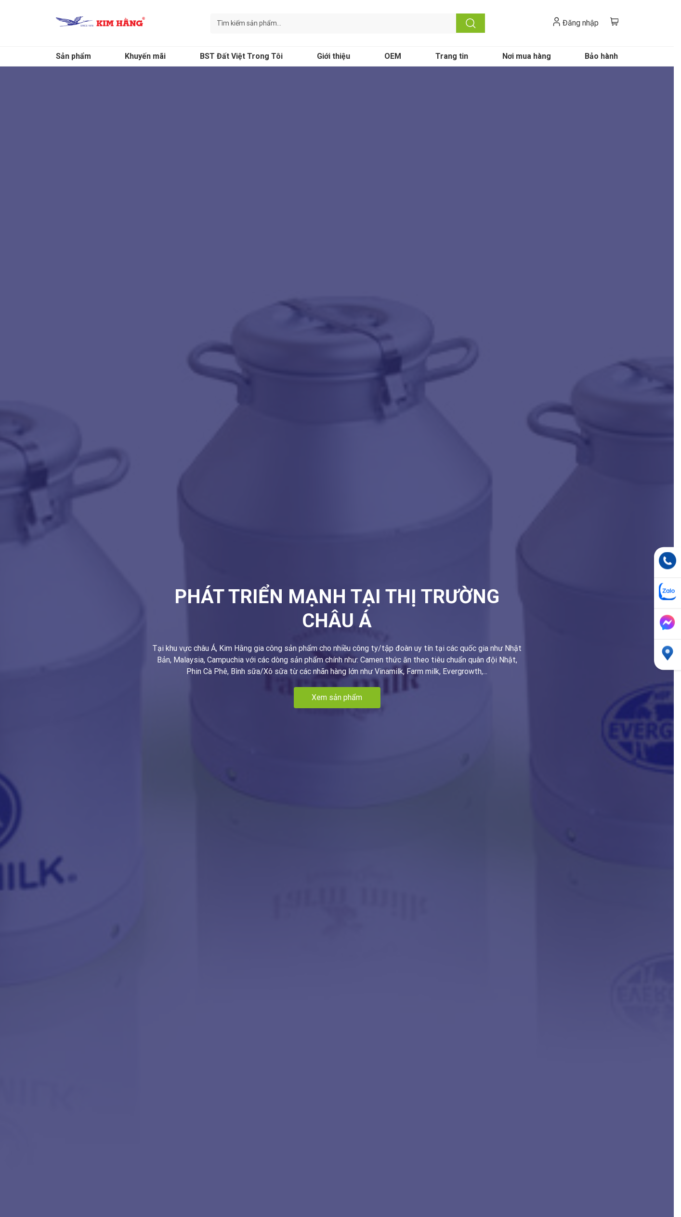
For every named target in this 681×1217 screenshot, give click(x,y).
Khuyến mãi (145, 56)
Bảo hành (601, 56)
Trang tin (451, 56)
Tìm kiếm (470, 23)
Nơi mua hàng (526, 56)
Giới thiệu (333, 56)
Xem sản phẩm (337, 697)
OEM (392, 56)
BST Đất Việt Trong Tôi (241, 56)
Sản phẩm (73, 56)
